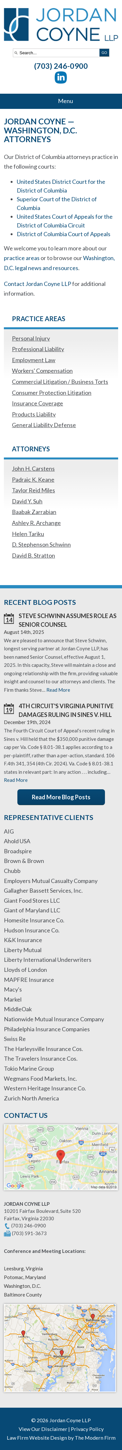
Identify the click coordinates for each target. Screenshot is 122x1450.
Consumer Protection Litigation (51, 392)
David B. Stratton (33, 555)
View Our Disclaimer (43, 1429)
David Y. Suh (27, 501)
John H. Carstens (33, 468)
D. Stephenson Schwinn (41, 544)
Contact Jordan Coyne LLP (37, 283)
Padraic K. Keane (33, 479)
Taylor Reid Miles (33, 490)
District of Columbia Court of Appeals (63, 233)
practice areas (22, 257)
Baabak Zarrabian (34, 511)
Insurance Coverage (37, 403)
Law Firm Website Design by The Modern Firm (61, 1437)
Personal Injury (31, 338)
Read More (58, 690)
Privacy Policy (87, 1429)
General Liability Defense (44, 424)
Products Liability (34, 414)
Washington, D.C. (22, 1286)
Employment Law (33, 359)
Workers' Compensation (42, 370)
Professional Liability (38, 348)
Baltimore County (23, 1295)
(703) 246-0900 (61, 65)
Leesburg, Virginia (23, 1268)
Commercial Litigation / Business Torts (60, 381)
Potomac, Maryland (25, 1277)
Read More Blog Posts (61, 797)
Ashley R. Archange (36, 522)
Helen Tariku (28, 533)
